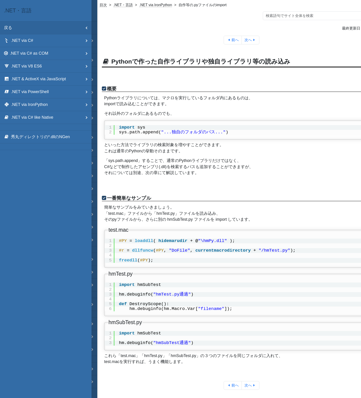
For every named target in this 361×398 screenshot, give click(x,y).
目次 (103, 5)
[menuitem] (46, 137)
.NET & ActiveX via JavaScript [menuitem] (48, 79)
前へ (233, 40)
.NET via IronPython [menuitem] (48, 104)
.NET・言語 (123, 5)
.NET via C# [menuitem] (48, 40)
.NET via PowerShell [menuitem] (48, 92)
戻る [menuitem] (48, 28)
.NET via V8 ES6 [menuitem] (48, 66)
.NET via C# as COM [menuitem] (48, 53)
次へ (250, 40)
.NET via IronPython (155, 5)
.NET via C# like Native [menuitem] (48, 117)
